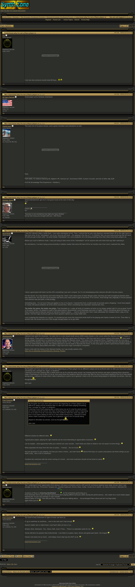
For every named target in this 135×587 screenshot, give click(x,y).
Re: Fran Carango (45, 483)
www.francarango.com (33, 464)
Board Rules (7, 572)
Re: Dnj (42, 94)
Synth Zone (6, 17)
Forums (16, 17)
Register (48, 20)
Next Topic (28, 556)
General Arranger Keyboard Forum (60, 17)
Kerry (15, 564)
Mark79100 (6, 234)
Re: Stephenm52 (45, 366)
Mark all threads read (21, 572)
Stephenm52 (7, 336)
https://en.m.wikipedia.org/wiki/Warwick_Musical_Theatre (45, 351)
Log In (129, 17)
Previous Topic (7, 556)
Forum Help (85, 20)
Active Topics (68, 20)
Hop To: (98, 564)
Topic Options (6, 26)
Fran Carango (7, 400)
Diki (12, 564)
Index (18, 556)
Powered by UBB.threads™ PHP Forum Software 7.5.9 (67, 586)
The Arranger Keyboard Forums (33, 17)
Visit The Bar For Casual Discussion (12, 11)
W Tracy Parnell (8, 97)
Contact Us (114, 572)
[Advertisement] (91, 5)
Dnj (3, 36)
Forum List (56, 20)
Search (77, 20)
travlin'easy (6, 126)
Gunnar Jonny (7, 200)
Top (3, 84)
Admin (9, 564)
